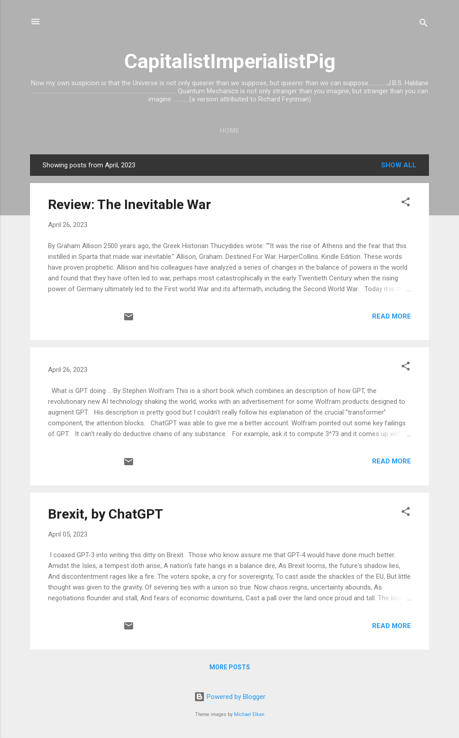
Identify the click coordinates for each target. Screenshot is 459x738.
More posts (229, 667)
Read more (391, 316)
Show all (398, 165)
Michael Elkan (249, 714)
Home (229, 131)
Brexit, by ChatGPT (105, 514)
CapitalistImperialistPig (229, 61)
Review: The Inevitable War (129, 204)
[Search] (423, 24)
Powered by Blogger (229, 697)
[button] (405, 203)
